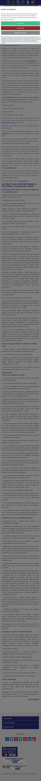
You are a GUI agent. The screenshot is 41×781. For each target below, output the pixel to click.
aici (5, 43)
